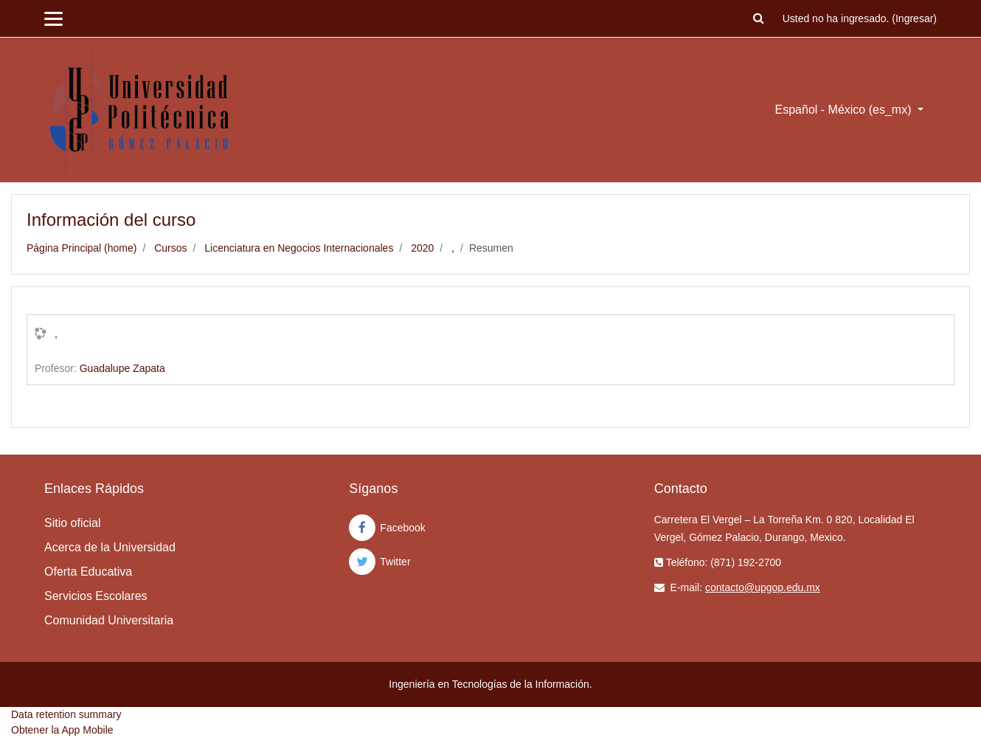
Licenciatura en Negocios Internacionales (298, 248)
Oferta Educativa (88, 571)
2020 (422, 248)
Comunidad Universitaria (108, 620)
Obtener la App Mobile (62, 730)
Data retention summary (66, 714)
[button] (759, 19)
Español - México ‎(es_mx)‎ (845, 109)
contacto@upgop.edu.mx (762, 587)
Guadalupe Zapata (122, 368)
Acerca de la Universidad (110, 547)
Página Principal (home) (81, 248)
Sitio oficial (72, 523)
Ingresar (914, 18)
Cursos (170, 248)
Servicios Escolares (96, 596)
